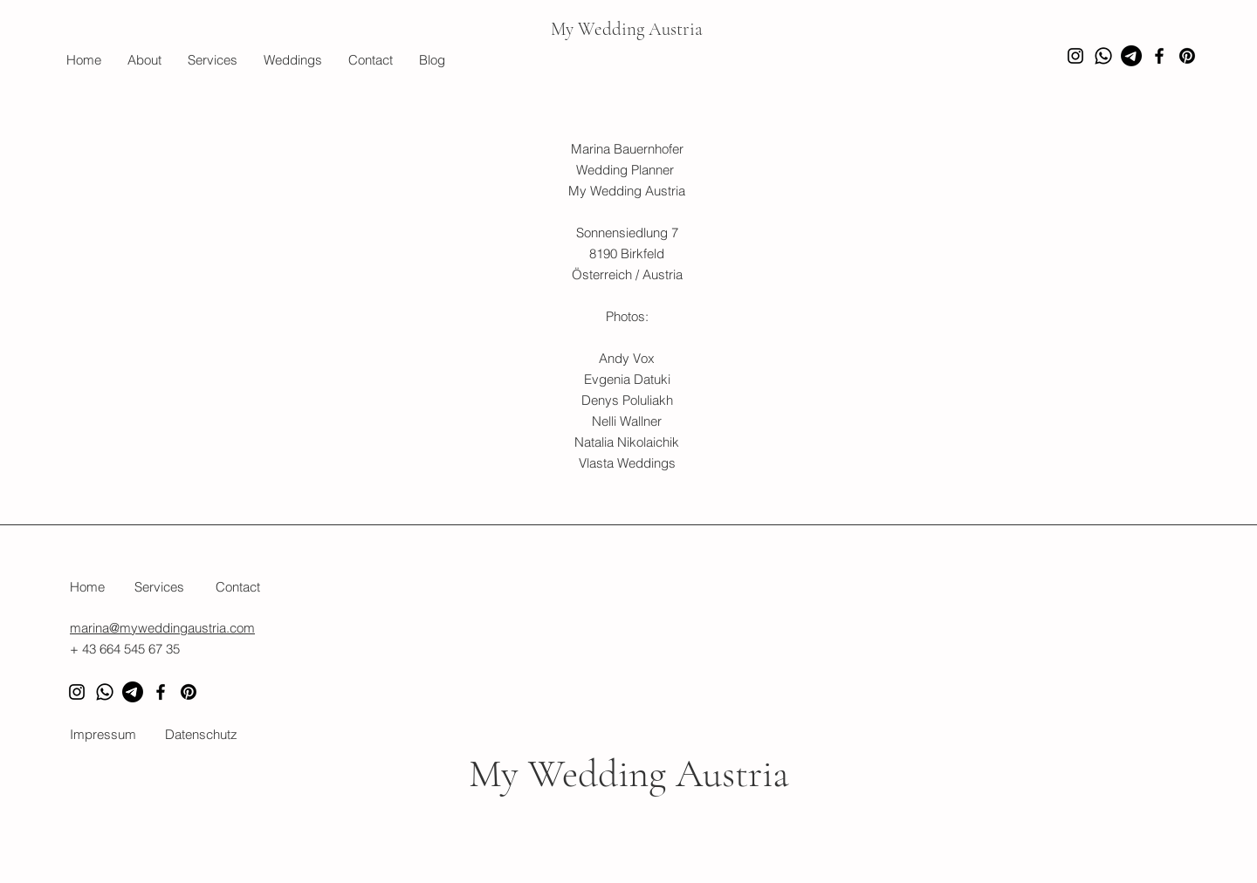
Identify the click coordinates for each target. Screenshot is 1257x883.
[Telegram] (132, 691)
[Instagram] (1075, 55)
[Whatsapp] (1103, 55)
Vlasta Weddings (627, 463)
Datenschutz (201, 734)
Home (87, 586)
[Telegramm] (1131, 55)
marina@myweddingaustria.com (162, 627)
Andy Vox (627, 358)
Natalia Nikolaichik (626, 442)
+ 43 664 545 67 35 (125, 648)
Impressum (103, 734)
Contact (238, 586)
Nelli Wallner (627, 421)
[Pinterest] (1187, 55)
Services (159, 586)
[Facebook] (1159, 55)
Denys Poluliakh (627, 400)
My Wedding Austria (627, 29)
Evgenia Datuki (627, 379)
